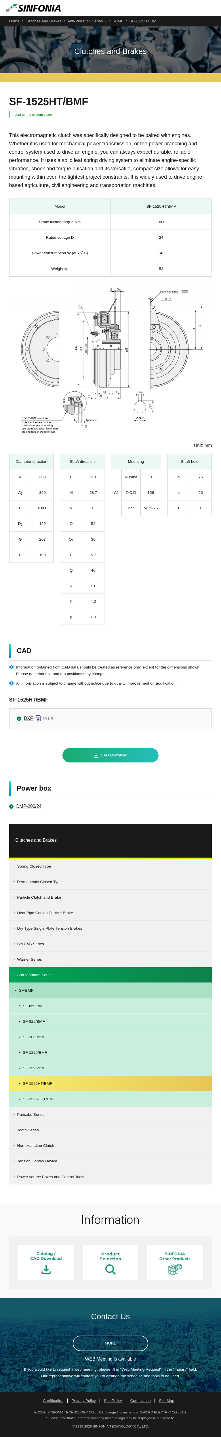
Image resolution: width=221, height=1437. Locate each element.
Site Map (166, 1403)
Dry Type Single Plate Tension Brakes (49, 931)
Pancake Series (30, 1118)
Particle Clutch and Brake (39, 900)
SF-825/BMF (34, 1024)
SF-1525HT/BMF (37, 1086)
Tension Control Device (37, 1164)
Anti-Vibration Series (85, 24)
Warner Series (29, 962)
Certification (53, 1403)
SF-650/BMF (34, 1009)
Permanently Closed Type (39, 885)
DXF (28, 721)
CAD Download (114, 758)
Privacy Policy (84, 1403)
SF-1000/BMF (35, 1040)
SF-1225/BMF (35, 1055)
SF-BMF (116, 24)
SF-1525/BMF (35, 1071)
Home (14, 24)
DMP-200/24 (28, 809)
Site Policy (113, 1403)
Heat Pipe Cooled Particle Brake (45, 916)
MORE (111, 1346)
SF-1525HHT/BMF (39, 1102)
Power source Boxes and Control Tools (50, 1180)
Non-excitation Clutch (35, 1149)
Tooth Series (28, 1133)
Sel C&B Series (30, 947)
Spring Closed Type (34, 869)
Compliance (140, 1403)
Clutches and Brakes (43, 24)
